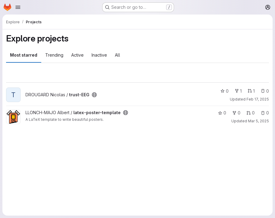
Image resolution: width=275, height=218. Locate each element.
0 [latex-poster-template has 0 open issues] (265, 112)
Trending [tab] (54, 55)
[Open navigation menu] (18, 7)
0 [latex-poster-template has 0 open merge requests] (250, 112)
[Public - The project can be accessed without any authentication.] (94, 94)
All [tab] (117, 55)
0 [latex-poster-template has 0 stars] (222, 112)
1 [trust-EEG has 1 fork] (238, 91)
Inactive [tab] (99, 55)
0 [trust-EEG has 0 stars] (224, 91)
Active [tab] (77, 55)
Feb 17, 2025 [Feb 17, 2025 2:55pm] (257, 99)
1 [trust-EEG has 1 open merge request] (251, 91)
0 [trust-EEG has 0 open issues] (265, 91)
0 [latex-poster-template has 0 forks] (236, 112)
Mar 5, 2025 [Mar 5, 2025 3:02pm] (258, 121)
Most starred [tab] (23, 55)
